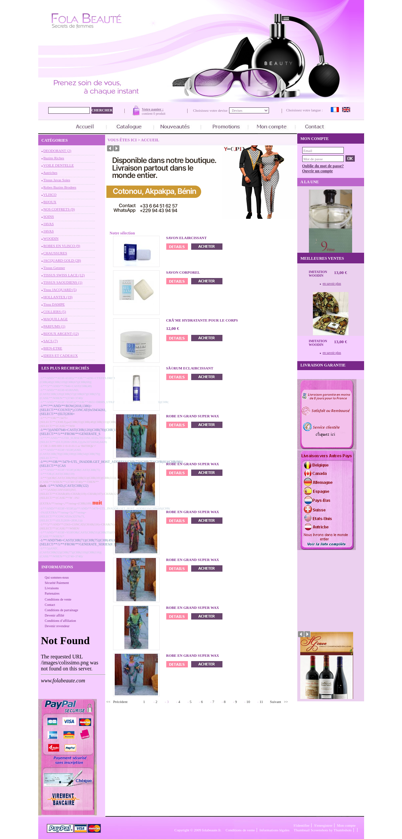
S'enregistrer (323, 825)
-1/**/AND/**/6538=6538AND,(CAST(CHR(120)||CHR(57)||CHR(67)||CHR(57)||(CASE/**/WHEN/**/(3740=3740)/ (70, 394)
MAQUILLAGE (55, 319)
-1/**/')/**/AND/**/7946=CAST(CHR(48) (66, 386)
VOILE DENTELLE (58, 165)
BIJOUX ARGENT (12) (61, 334)
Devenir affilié (54, 615)
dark (43, 486)
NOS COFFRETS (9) (59, 209)
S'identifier (302, 825)
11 (261, 702)
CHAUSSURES (55, 253)
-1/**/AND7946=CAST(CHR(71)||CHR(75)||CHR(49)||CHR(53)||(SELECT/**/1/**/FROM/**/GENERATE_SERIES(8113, (84, 542)
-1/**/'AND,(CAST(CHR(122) (67, 486)
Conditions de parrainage (61, 610)
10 (248, 702)
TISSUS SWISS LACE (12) (63, 275)
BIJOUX (49, 202)
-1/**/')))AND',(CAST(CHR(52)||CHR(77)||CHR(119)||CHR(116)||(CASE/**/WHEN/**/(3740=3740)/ (71, 552)
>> (286, 702)
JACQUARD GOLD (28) (62, 260)
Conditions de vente (58, 599)
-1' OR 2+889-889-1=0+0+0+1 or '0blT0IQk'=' (68, 446)
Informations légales (274, 830)
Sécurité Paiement (57, 583)
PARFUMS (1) (54, 326)
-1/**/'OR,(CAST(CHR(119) (57, 474)
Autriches (50, 173)
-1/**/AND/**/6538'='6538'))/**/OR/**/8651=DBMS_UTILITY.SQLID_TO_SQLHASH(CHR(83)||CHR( (104, 402)
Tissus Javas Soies (56, 180)
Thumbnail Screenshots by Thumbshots (322, 830)
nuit (97, 502)
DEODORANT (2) (57, 151)
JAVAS (48, 224)
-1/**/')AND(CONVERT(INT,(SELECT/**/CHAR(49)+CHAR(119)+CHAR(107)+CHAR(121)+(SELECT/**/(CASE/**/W (80, 493)
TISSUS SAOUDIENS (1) (62, 282)
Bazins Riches (53, 158)
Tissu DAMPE (54, 304)
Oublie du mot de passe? (323, 166)
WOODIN (51, 238)
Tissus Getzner (54, 268)
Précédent (120, 702)
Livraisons (52, 588)
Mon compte (346, 825)
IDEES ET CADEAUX (60, 355)
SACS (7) (50, 341)
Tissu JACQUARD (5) (59, 290)
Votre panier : (153, 109)
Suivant (275, 702)
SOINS (48, 216)
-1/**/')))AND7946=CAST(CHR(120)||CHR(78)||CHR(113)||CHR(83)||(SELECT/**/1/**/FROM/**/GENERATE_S (87, 432)
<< (108, 702)
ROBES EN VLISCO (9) (61, 246)
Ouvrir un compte (317, 171)
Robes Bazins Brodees (59, 187)
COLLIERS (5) (54, 312)
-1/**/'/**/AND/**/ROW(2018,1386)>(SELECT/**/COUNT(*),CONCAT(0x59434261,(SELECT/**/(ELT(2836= (73, 410)
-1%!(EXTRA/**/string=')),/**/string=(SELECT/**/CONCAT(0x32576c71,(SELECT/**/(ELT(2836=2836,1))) (63, 516)
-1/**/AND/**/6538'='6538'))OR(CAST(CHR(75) (70, 470)
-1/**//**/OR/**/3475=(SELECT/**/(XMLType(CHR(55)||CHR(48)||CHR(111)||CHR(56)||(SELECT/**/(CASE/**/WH (80, 422)
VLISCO (50, 195)
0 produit (159, 113)
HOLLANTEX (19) (57, 297)
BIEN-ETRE (52, 348)
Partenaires (52, 593)
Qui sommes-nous (57, 577)
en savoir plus (332, 283)
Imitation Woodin (318, 273)
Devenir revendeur (57, 626)
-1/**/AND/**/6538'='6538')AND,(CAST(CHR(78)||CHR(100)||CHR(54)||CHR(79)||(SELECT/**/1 (70, 454)
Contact (50, 605)
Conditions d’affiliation (60, 621)
